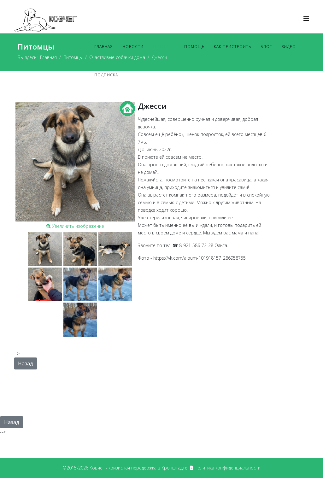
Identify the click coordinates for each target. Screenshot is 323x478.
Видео (288, 46)
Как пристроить (232, 46)
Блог (266, 46)
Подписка (106, 75)
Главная (103, 46)
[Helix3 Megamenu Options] (306, 18)
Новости (133, 46)
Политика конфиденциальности (228, 468)
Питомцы (164, 46)
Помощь (194, 46)
